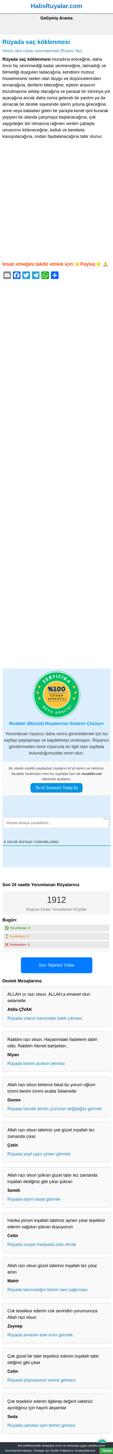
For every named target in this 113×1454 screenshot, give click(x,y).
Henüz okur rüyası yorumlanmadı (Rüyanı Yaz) (42, 51)
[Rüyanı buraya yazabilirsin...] (56, 822)
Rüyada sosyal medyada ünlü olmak (41, 1244)
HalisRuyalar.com (56, 6)
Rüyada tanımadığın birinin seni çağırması (47, 1289)
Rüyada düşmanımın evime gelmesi (41, 1380)
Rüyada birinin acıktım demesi (36, 1063)
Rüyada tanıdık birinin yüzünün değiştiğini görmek (54, 1108)
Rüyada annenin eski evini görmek (40, 1335)
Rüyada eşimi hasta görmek (33, 1199)
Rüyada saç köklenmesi (36, 42)
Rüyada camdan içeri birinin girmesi (41, 1425)
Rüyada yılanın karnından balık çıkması (44, 1018)
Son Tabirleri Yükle (56, 965)
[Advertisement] (56, 200)
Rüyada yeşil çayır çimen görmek (38, 1154)
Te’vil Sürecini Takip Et (56, 787)
